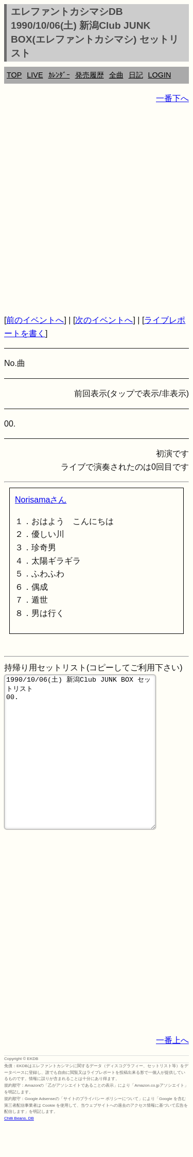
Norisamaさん (40, 499)
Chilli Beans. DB (19, 1149)
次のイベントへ (104, 320)
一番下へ (172, 98)
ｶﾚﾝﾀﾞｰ (59, 75)
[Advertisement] (96, 209)
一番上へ (172, 1071)
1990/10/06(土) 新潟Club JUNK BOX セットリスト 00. (80, 767)
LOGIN (159, 75)
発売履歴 (89, 75)
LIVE (35, 75)
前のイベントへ (35, 320)
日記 (136, 75)
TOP (14, 75)
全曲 (116, 75)
